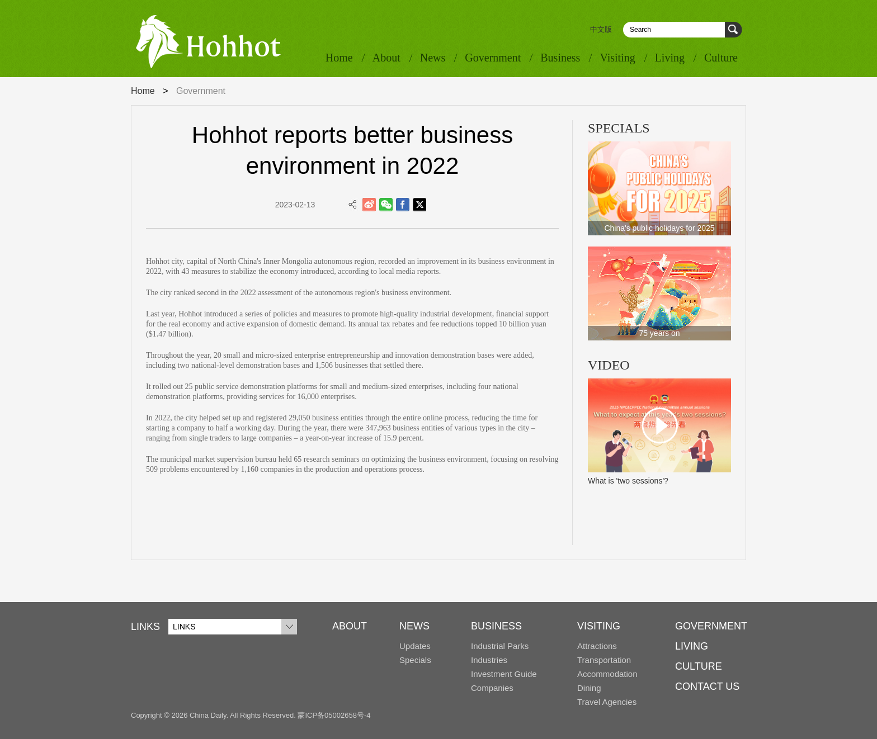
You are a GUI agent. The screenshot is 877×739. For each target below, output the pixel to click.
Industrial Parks (500, 646)
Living (670, 57)
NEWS (414, 626)
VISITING (598, 626)
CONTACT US (707, 686)
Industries (489, 660)
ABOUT (349, 626)
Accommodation (607, 674)
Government (493, 57)
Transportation (604, 660)
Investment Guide (504, 674)
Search (733, 30)
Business (560, 57)
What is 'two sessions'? (628, 480)
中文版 (601, 29)
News (433, 57)
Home (339, 57)
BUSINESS (496, 626)
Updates (415, 646)
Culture (721, 57)
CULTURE (698, 666)
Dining (589, 688)
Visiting (617, 57)
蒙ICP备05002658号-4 (334, 715)
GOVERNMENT (711, 626)
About (386, 57)
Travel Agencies (606, 702)
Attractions (597, 646)
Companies (492, 688)
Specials (415, 660)
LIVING (691, 646)
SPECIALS (619, 128)
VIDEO (609, 365)
